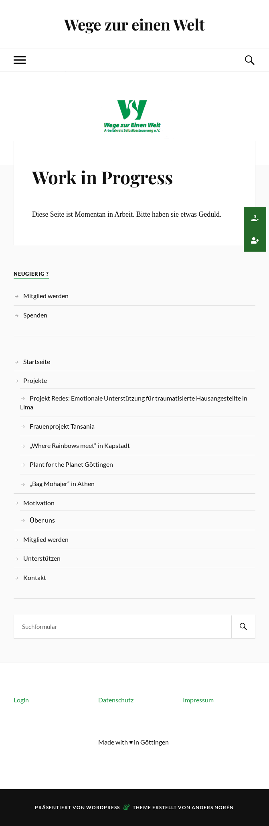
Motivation (39, 503)
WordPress (103, 807)
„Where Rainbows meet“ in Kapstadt (80, 445)
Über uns (42, 520)
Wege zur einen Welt (134, 24)
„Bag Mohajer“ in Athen (62, 483)
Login (21, 700)
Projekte (35, 380)
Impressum (198, 700)
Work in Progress (102, 177)
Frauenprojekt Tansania (62, 426)
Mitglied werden (46, 295)
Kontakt (34, 577)
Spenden (35, 315)
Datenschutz (115, 700)
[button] (255, 218)
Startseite (36, 361)
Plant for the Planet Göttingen (71, 464)
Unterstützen (42, 558)
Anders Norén (213, 807)
